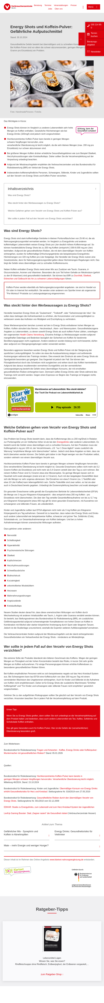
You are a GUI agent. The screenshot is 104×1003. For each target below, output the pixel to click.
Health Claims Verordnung (32, 335)
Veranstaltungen (61, 5)
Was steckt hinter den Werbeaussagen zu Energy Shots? (34, 203)
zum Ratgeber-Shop (51, 974)
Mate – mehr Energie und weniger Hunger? (26, 845)
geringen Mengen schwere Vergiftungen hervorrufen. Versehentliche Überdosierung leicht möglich (49, 779)
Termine (47, 5)
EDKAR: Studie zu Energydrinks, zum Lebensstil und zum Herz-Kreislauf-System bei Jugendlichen (49, 807)
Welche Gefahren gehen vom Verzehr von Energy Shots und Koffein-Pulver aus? (45, 211)
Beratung (38, 5)
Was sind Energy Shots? (19, 195)
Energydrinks (63, 442)
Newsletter (96, 52)
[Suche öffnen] (83, 7)
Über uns (59, 9)
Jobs (50, 9)
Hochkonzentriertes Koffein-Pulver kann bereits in (59, 776)
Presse (73, 5)
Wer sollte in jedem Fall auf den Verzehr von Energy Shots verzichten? (40, 218)
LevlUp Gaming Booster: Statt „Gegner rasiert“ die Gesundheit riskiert (36, 813)
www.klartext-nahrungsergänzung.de (66, 860)
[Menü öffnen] (93, 7)
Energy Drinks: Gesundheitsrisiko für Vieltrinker (73, 833)
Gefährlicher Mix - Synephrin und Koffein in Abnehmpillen (21, 833)
